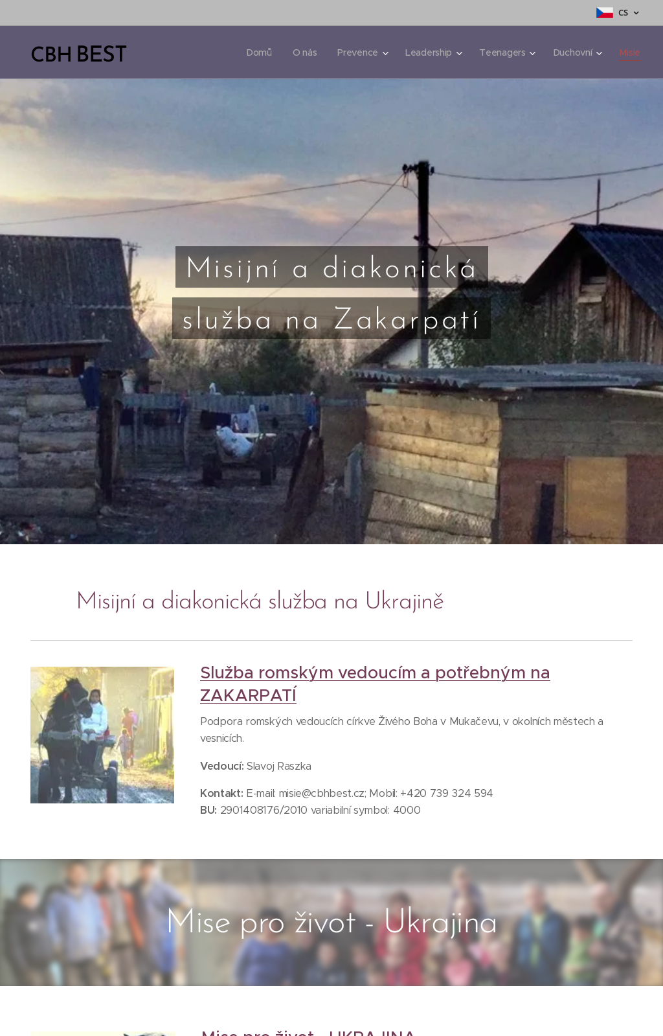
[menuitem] (255, 52)
